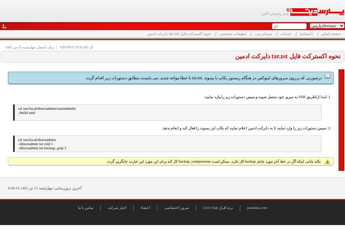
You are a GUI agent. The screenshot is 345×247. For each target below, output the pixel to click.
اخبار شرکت (117, 207)
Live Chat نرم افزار (218, 207)
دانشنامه (306, 34)
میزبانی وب (263, 34)
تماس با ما (86, 207)
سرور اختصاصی (176, 207)
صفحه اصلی (331, 34)
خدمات (285, 34)
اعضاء (145, 207)
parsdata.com (257, 207)
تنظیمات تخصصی (232, 34)
